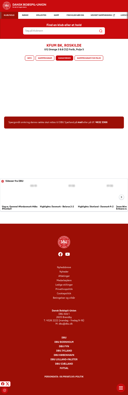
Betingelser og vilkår (64, 298)
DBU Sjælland (64, 364)
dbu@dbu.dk (66, 324)
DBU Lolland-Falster (64, 359)
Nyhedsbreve (64, 267)
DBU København (64, 355)
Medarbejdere (64, 280)
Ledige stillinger (64, 285)
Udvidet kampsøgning (103, 15)
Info (29, 58)
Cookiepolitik (64, 294)
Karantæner (64, 58)
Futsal (64, 368)
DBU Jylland (64, 351)
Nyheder (64, 272)
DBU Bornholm (64, 342)
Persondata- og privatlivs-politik (64, 377)
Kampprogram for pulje (89, 58)
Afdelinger (64, 276)
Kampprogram (45, 58)
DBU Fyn (64, 346)
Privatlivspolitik (64, 289)
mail (80, 122)
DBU (64, 338)
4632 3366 (101, 122)
